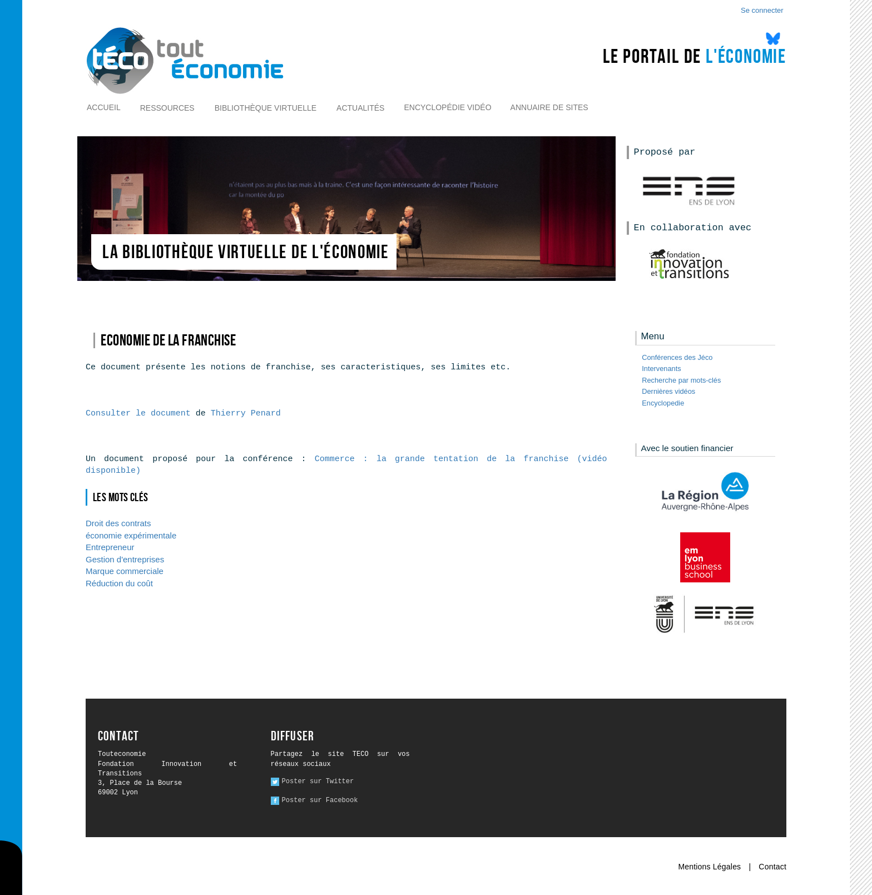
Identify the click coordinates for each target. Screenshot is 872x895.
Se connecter (762, 10)
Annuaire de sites (549, 107)
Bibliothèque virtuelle (265, 107)
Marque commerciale (125, 571)
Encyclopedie (663, 403)
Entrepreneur (110, 547)
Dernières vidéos (668, 391)
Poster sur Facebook (320, 800)
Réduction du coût (119, 583)
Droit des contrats (118, 523)
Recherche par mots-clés (681, 380)
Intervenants (661, 368)
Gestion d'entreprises (125, 559)
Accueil (104, 107)
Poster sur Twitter (318, 781)
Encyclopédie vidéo (447, 107)
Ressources (167, 107)
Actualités (360, 107)
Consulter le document (138, 413)
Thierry (246, 413)
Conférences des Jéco (677, 357)
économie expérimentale (131, 535)
